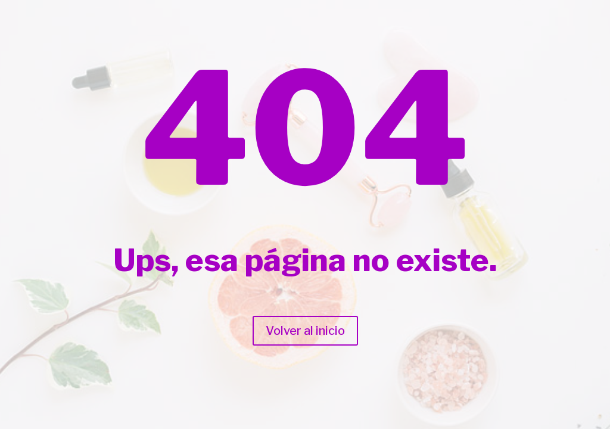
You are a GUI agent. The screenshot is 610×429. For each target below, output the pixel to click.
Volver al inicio (305, 331)
